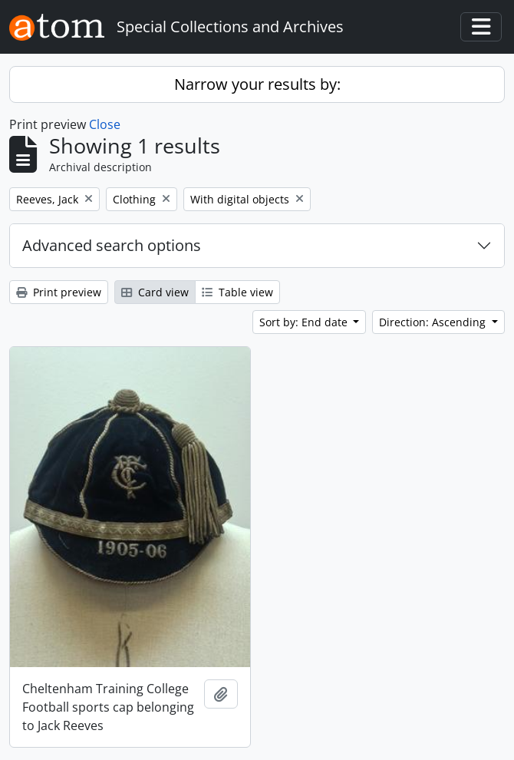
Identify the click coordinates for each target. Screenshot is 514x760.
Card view (155, 292)
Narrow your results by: (257, 84)
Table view (237, 292)
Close (104, 124)
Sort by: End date (305, 322)
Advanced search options (111, 245)
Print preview (58, 292)
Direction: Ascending (434, 322)
